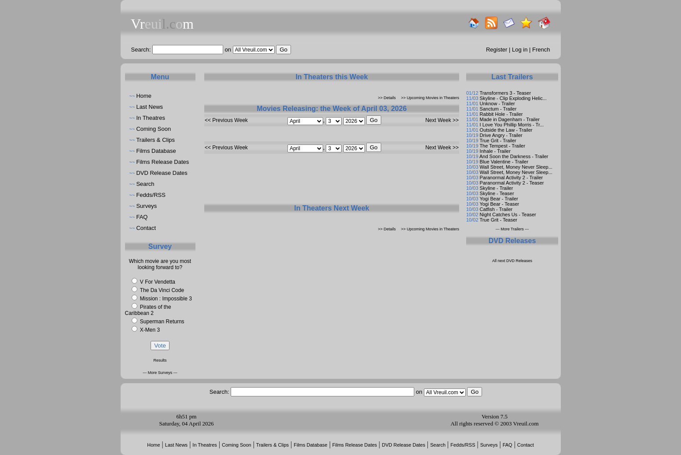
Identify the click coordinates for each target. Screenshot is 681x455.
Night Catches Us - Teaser (508, 214)
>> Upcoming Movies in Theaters (430, 98)
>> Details (387, 98)
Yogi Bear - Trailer (498, 198)
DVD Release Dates (161, 173)
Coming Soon (153, 129)
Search (145, 184)
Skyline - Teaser (497, 193)
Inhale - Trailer (495, 151)
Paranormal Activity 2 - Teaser (512, 182)
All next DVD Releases (512, 261)
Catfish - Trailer (496, 209)
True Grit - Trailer (497, 140)
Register (496, 49)
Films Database (156, 151)
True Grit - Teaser (498, 219)
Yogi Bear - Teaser (499, 204)
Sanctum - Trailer (498, 108)
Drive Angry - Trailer (501, 135)
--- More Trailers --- (512, 229)
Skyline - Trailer (496, 188)
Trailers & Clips (155, 140)
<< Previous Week (226, 120)
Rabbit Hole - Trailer (501, 114)
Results (159, 360)
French (541, 49)
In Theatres (150, 118)
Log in (519, 49)
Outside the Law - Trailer (506, 130)
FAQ (141, 217)
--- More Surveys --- (160, 372)
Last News (149, 107)
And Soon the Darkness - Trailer (513, 156)
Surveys (146, 206)
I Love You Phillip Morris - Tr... (512, 124)
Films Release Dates (162, 162)
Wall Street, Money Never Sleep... (516, 167)
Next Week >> (442, 120)
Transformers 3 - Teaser (505, 93)
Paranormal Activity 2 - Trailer (511, 177)
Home (143, 95)
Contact (146, 228)
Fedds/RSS (150, 195)
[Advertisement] (332, 182)
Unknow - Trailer (497, 103)
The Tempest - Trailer (502, 145)
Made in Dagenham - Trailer (510, 119)
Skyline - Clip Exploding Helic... (513, 98)
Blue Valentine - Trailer (504, 161)
